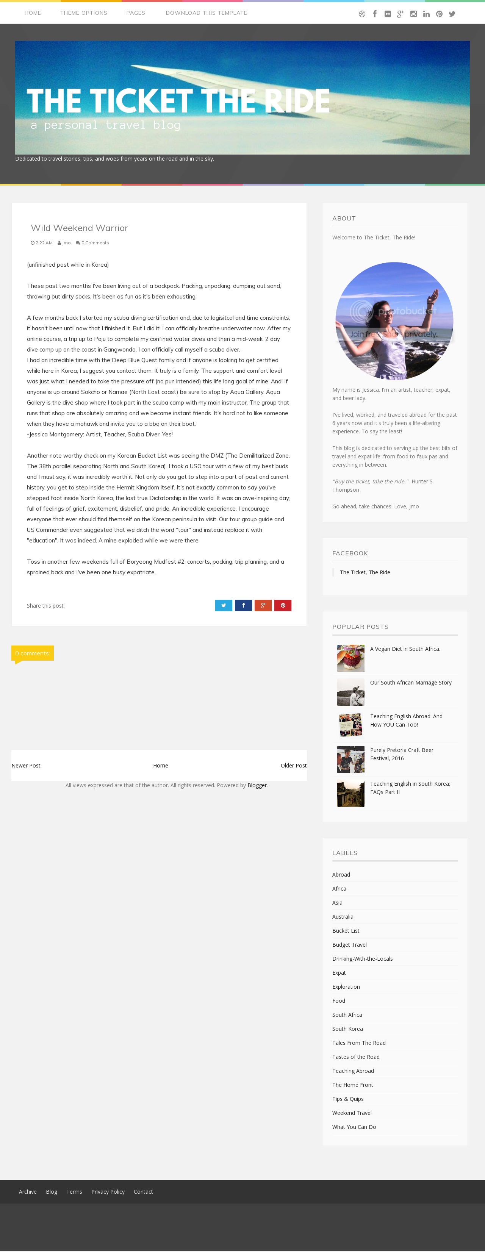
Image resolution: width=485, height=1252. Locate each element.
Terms (74, 1192)
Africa (339, 889)
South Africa (347, 1015)
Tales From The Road (359, 1043)
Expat (339, 973)
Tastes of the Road (356, 1057)
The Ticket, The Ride (365, 573)
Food (338, 1001)
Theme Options (84, 13)
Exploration (346, 987)
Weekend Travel (352, 1114)
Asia (337, 903)
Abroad (341, 875)
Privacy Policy (108, 1192)
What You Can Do (354, 1128)
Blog (51, 1192)
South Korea (347, 1029)
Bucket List (346, 931)
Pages (136, 13)
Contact (143, 1192)
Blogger (257, 786)
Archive (28, 1192)
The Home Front (352, 1085)
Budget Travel (349, 945)
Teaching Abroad (353, 1071)
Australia (343, 917)
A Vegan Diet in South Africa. (405, 649)
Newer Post (26, 766)
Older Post (294, 766)
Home (33, 13)
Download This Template (206, 13)
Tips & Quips (348, 1100)
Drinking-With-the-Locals (362, 959)
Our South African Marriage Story (411, 683)
